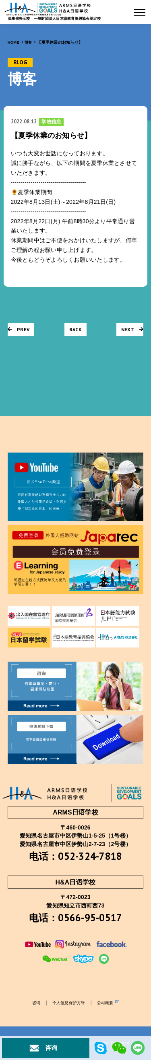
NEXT (131, 329)
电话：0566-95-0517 (76, 918)
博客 (29, 42)
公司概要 (110, 1003)
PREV (19, 329)
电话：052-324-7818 (76, 856)
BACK (75, 329)
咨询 (34, 1004)
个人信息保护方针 (68, 1004)
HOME (14, 42)
